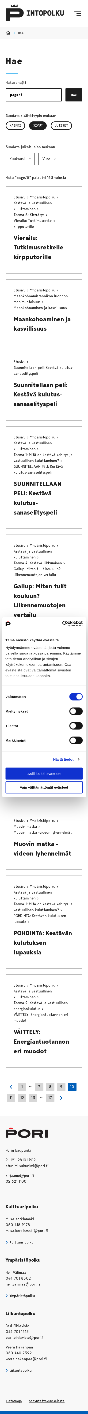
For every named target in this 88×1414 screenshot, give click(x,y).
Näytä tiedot (63, 759)
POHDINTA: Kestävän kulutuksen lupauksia (43, 942)
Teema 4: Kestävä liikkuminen (38, 563)
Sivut (40, 125)
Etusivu (20, 197)
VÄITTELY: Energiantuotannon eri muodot (41, 1041)
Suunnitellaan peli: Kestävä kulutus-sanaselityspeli (40, 394)
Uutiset (61, 125)
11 (11, 1098)
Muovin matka (26, 826)
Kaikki (15, 125)
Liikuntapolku (19, 1370)
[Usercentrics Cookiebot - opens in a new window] (63, 623)
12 (22, 1098)
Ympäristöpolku (43, 197)
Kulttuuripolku (20, 1242)
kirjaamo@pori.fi (20, 1175)
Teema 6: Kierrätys (30, 215)
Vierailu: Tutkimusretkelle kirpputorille (38, 247)
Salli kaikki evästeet (44, 773)
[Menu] (77, 13)
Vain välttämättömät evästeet (44, 787)
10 (72, 1087)
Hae (74, 95)
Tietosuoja (14, 1401)
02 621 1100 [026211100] (16, 1181)
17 (50, 1098)
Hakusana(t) (16, 82)
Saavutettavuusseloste (47, 1401)
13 (33, 1098)
